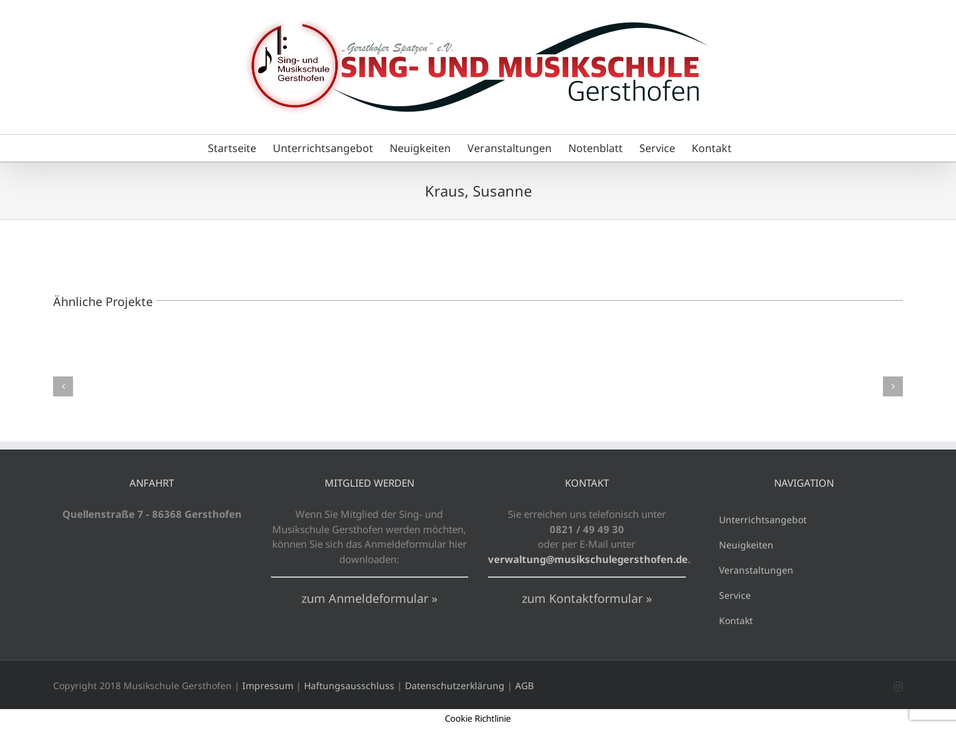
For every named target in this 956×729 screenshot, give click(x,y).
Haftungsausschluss (349, 685)
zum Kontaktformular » (587, 598)
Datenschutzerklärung (455, 685)
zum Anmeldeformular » (369, 598)
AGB (524, 685)
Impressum (267, 685)
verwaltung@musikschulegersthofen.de (588, 559)
